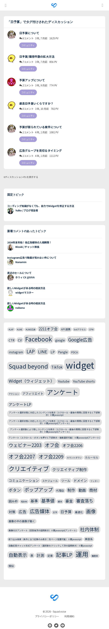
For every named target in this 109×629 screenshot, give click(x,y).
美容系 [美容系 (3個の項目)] (89, 534)
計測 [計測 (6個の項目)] (40, 550)
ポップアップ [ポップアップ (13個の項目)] (38, 484)
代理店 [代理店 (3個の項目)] (60, 485)
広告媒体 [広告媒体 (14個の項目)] (40, 506)
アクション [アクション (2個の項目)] (14, 388)
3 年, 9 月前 (41, 83)
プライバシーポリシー (47, 611)
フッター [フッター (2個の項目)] (94, 475)
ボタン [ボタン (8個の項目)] (15, 485)
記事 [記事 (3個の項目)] (50, 551)
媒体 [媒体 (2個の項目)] (60, 496)
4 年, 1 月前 (41, 129)
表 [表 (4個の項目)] (31, 550)
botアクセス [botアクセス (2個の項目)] (80, 324)
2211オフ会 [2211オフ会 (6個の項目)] (48, 323)
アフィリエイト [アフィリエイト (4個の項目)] (32, 388)
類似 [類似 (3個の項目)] (11, 561)
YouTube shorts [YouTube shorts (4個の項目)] (84, 376)
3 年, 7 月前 (41, 38)
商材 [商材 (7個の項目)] (93, 485)
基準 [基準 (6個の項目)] (34, 496)
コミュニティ (28, 45)
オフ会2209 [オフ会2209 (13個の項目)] (51, 451)
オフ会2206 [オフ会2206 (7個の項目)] (72, 440)
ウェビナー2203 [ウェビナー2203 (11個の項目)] (25, 440)
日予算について (29, 33)
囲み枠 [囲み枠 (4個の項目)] (13, 496)
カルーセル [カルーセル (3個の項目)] (91, 452)
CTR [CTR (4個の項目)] (11, 335)
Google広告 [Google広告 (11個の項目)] (80, 334)
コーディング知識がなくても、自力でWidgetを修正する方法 (40, 201)
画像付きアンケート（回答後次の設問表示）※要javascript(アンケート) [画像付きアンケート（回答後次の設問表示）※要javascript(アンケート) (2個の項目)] (43, 525)
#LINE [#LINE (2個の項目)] (19, 324)
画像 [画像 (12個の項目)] (91, 506)
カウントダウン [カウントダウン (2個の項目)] (74, 452)
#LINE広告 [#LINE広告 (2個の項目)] (30, 324)
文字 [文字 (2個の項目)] (55, 507)
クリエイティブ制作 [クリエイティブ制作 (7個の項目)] (69, 464)
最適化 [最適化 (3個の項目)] (79, 507)
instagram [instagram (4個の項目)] (16, 347)
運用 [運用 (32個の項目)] (82, 549)
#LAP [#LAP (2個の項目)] (11, 324)
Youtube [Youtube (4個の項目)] (63, 376)
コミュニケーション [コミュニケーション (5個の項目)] (24, 475)
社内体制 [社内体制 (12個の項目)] (89, 524)
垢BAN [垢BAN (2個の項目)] (24, 496)
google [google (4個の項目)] (60, 335)
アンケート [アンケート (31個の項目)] (62, 387)
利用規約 (69, 611)
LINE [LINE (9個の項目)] (42, 347)
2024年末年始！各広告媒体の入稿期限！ (29, 237)
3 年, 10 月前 (42, 106)
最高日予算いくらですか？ (36, 101)
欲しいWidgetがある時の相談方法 (26, 283)
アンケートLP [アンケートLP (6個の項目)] (20, 399)
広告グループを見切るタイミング (40, 146)
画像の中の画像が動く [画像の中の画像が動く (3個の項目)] (22, 516)
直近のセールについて (19, 268)
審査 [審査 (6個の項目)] (69, 496)
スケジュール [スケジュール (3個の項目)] (50, 476)
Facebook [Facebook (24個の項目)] (38, 334)
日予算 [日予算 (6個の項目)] (66, 507)
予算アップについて (32, 78)
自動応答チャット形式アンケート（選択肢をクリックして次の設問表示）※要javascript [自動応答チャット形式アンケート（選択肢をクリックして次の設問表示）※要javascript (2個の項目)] (50, 540)
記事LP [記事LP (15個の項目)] (64, 549)
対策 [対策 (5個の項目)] (12, 507)
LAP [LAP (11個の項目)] (30, 346)
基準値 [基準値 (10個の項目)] (47, 496)
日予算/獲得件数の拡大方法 (36, 55)
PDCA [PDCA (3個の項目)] (74, 347)
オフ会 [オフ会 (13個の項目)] (52, 440)
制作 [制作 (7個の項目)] (71, 485)
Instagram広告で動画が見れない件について (31, 252)
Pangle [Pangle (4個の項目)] (63, 347)
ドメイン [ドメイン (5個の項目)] (80, 475)
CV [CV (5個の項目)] (20, 335)
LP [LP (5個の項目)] (53, 347)
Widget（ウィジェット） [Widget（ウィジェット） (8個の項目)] (31, 376)
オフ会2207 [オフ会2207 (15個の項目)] (22, 451)
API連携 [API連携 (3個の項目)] (66, 324)
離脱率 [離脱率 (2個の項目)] (95, 550)
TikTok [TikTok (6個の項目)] (56, 362)
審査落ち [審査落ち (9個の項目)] (84, 496)
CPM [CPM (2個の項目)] (91, 324)
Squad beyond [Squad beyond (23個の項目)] (28, 361)
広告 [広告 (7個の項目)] (22, 507)
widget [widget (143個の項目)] (80, 360)
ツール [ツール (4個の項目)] (65, 475)
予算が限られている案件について (40, 124)
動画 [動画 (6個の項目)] (82, 485)
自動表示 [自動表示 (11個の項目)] (18, 550)
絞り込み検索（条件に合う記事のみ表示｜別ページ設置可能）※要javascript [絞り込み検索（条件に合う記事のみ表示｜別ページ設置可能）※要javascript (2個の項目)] (45, 534)
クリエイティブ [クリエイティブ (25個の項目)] (29, 463)
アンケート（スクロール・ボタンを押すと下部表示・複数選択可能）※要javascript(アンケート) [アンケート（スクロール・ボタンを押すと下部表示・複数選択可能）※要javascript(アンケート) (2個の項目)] (54, 432)
